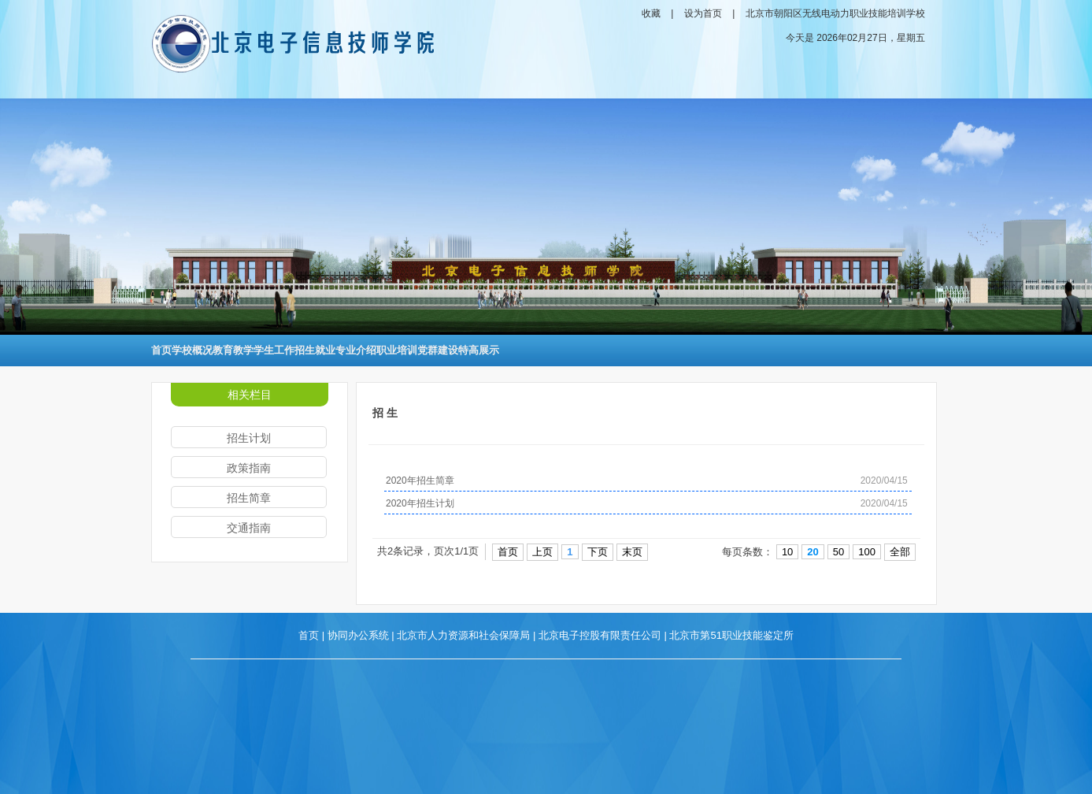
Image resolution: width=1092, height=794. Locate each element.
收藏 (651, 13)
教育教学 (233, 350)
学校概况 (192, 350)
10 (787, 552)
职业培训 (396, 350)
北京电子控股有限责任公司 (600, 635)
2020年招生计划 (420, 503)
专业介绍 (355, 350)
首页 (161, 350)
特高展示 (478, 350)
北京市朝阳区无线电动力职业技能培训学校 (835, 13)
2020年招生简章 (420, 480)
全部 (900, 552)
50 (838, 552)
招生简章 (249, 498)
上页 (542, 552)
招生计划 (249, 438)
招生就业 (314, 350)
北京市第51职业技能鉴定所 (731, 635)
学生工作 (274, 350)
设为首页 (703, 13)
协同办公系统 (358, 635)
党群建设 (437, 350)
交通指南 (249, 527)
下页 (597, 552)
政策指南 (249, 468)
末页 (632, 552)
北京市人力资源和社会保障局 (463, 635)
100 (866, 552)
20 (812, 552)
